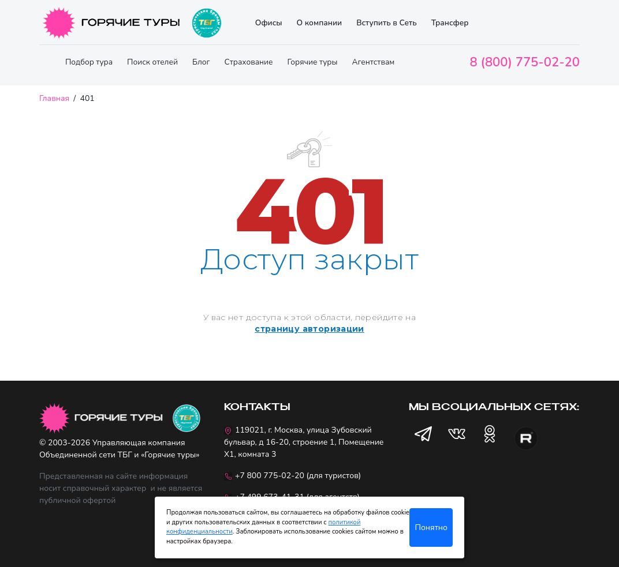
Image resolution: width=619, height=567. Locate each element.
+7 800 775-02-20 (269, 475)
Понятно (431, 527)
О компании (319, 22)
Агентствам (373, 62)
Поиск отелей (152, 62)
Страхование (248, 62)
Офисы (268, 22)
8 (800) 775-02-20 (525, 62)
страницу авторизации (309, 329)
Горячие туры (313, 62)
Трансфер (450, 22)
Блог (201, 62)
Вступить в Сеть (386, 22)
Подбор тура (89, 62)
